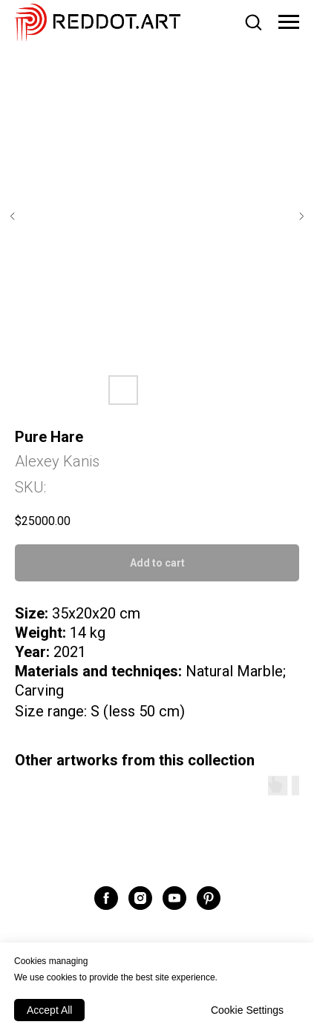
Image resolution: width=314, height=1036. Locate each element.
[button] (253, 21)
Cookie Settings (247, 1010)
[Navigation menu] (288, 22)
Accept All (49, 1010)
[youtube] (174, 898)
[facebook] (106, 898)
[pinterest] (208, 898)
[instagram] (140, 898)
